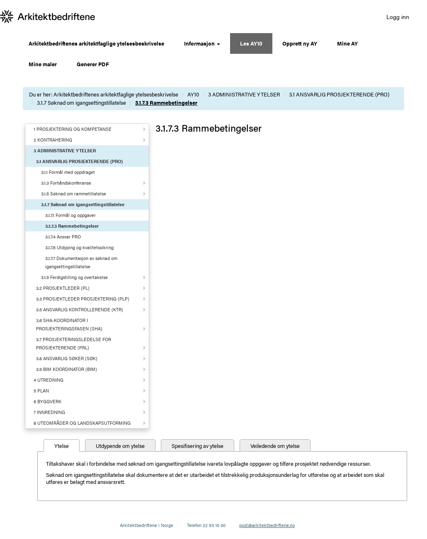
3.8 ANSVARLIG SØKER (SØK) (66, 358)
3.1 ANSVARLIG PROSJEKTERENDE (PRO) (339, 94)
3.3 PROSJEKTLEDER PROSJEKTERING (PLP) (82, 299)
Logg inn (397, 16)
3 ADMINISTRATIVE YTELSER (244, 94)
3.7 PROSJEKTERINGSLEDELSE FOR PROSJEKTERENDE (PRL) (73, 343)
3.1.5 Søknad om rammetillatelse (73, 193)
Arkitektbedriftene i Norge (146, 525)
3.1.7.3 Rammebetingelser (166, 102)
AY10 (193, 94)
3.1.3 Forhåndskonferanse (66, 183)
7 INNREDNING (49, 412)
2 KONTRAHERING (53, 140)
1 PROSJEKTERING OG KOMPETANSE (73, 129)
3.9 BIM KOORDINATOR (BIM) (66, 369)
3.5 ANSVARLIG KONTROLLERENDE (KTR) (79, 309)
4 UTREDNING (48, 380)
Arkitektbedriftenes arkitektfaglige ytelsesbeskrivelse (96, 43)
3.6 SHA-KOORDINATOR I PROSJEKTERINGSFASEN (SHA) (69, 324)
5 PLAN (41, 390)
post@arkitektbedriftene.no (267, 525)
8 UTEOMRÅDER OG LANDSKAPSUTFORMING (82, 423)
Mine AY (347, 43)
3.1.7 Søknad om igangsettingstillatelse (81, 102)
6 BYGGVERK (47, 401)
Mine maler (43, 64)
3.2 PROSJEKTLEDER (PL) (63, 288)
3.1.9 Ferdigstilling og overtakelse (74, 277)
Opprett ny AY (299, 43)
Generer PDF (93, 64)
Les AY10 (251, 43)
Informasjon (202, 43)
